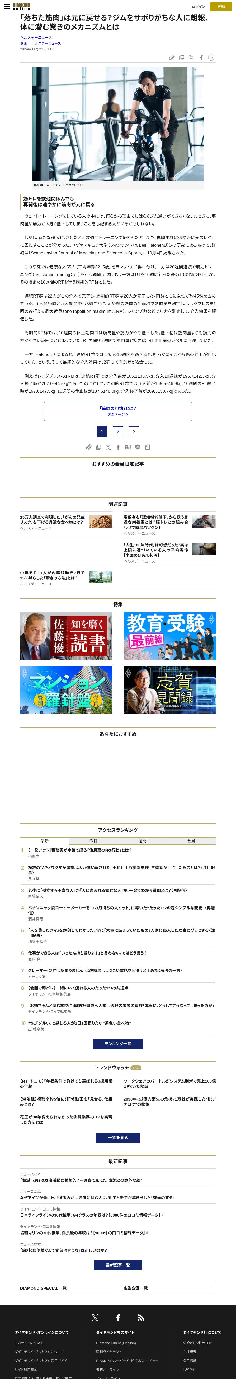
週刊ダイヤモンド (109, 1352)
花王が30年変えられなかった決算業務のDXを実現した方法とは (66, 1120)
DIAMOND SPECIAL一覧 (43, 1288)
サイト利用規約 (26, 1370)
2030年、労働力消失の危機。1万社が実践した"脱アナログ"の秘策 (170, 1102)
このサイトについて (29, 1343)
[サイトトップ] (20, 6)
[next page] (134, 431)
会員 (191, 841)
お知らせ (189, 1370)
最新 (45, 841)
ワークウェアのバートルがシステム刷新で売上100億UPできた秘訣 (170, 1084)
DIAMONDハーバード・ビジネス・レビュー (127, 1361)
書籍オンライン (107, 1370)
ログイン (198, 6)
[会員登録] (221, 6)
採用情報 (190, 1361)
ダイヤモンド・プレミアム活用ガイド (41, 1361)
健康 (23, 43)
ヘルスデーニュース (36, 37)
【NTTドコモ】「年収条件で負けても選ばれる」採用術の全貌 (66, 1084)
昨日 (93, 841)
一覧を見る (118, 1137)
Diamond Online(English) (116, 1343)
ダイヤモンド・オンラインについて (42, 1332)
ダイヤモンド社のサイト (115, 1332)
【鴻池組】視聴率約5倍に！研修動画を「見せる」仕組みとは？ (66, 1102)
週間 (142, 841)
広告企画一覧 (136, 1288)
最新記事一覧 (118, 1265)
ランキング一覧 (118, 1044)
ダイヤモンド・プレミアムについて (39, 1352)
